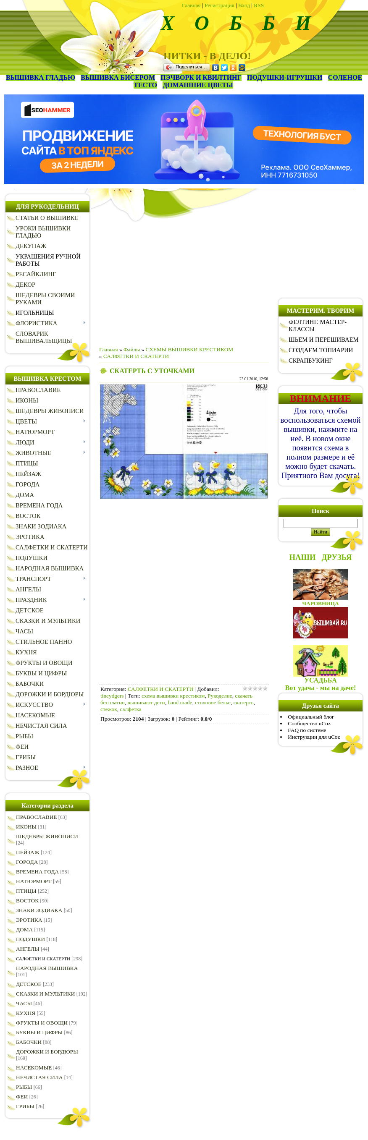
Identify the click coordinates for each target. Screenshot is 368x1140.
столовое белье (213, 702)
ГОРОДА (27, 862)
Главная (191, 5)
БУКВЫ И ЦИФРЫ (39, 1032)
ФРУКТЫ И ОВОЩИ (42, 1023)
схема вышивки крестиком (173, 696)
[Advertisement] (184, 281)
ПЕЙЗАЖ (27, 852)
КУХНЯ (25, 1013)
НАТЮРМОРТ (34, 881)
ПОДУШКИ (30, 939)
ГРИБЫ (25, 1106)
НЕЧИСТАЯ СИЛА (39, 1077)
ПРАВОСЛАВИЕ (36, 817)
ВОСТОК (27, 900)
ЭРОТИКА (29, 920)
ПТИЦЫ (26, 891)
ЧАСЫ (24, 1003)
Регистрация (219, 5)
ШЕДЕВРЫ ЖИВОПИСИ (47, 836)
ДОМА (24, 929)
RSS (259, 5)
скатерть (244, 702)
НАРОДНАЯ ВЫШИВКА (47, 968)
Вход (244, 5)
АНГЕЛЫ (27, 949)
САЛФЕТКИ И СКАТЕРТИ (43, 958)
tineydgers (112, 696)
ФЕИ (22, 1096)
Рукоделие (220, 696)
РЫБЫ (24, 1087)
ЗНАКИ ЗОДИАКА (39, 910)
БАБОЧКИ (29, 1042)
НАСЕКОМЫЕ (34, 1067)
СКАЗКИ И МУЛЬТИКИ (45, 994)
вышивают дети (146, 702)
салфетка (130, 709)
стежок (108, 709)
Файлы (132, 349)
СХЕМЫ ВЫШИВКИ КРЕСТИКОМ (190, 349)
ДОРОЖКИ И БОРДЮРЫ (47, 1051)
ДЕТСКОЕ (29, 984)
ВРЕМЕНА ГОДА (37, 871)
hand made (180, 702)
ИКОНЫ (26, 827)
